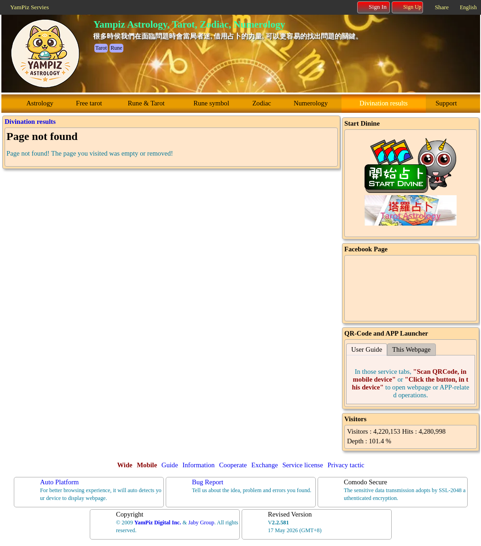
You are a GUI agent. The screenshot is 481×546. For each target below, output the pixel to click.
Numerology (311, 103)
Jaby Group (201, 522)
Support (446, 103)
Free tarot (89, 103)
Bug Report (207, 482)
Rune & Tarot (146, 103)
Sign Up (408, 7)
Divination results (383, 103)
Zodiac (261, 103)
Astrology (39, 103)
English (468, 7)
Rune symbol (211, 103)
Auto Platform (59, 482)
